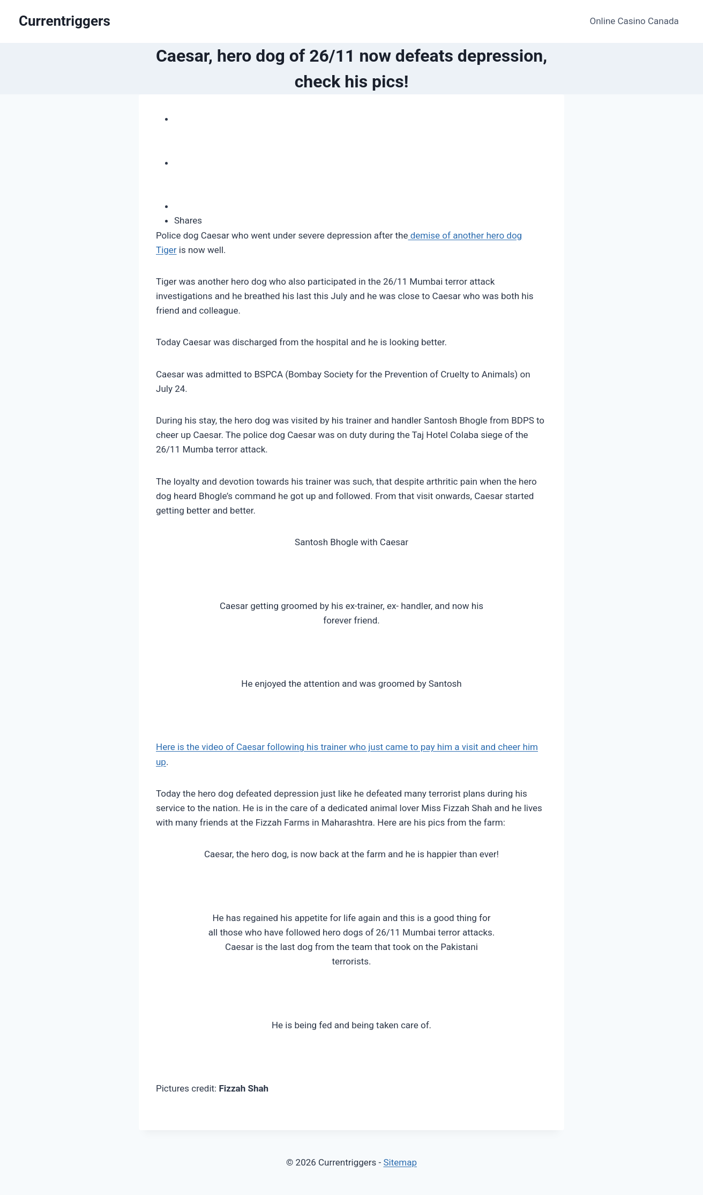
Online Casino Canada (634, 21)
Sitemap (400, 1162)
